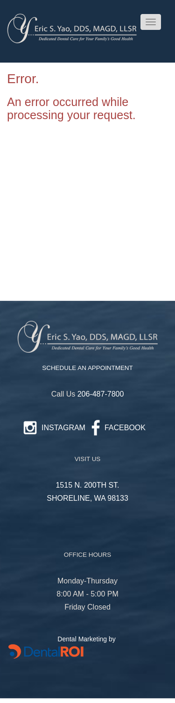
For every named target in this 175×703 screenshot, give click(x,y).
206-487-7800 (100, 394)
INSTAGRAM (63, 428)
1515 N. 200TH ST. (87, 485)
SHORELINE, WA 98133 (87, 498)
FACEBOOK (125, 428)
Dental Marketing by (87, 639)
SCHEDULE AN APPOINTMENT (87, 367)
